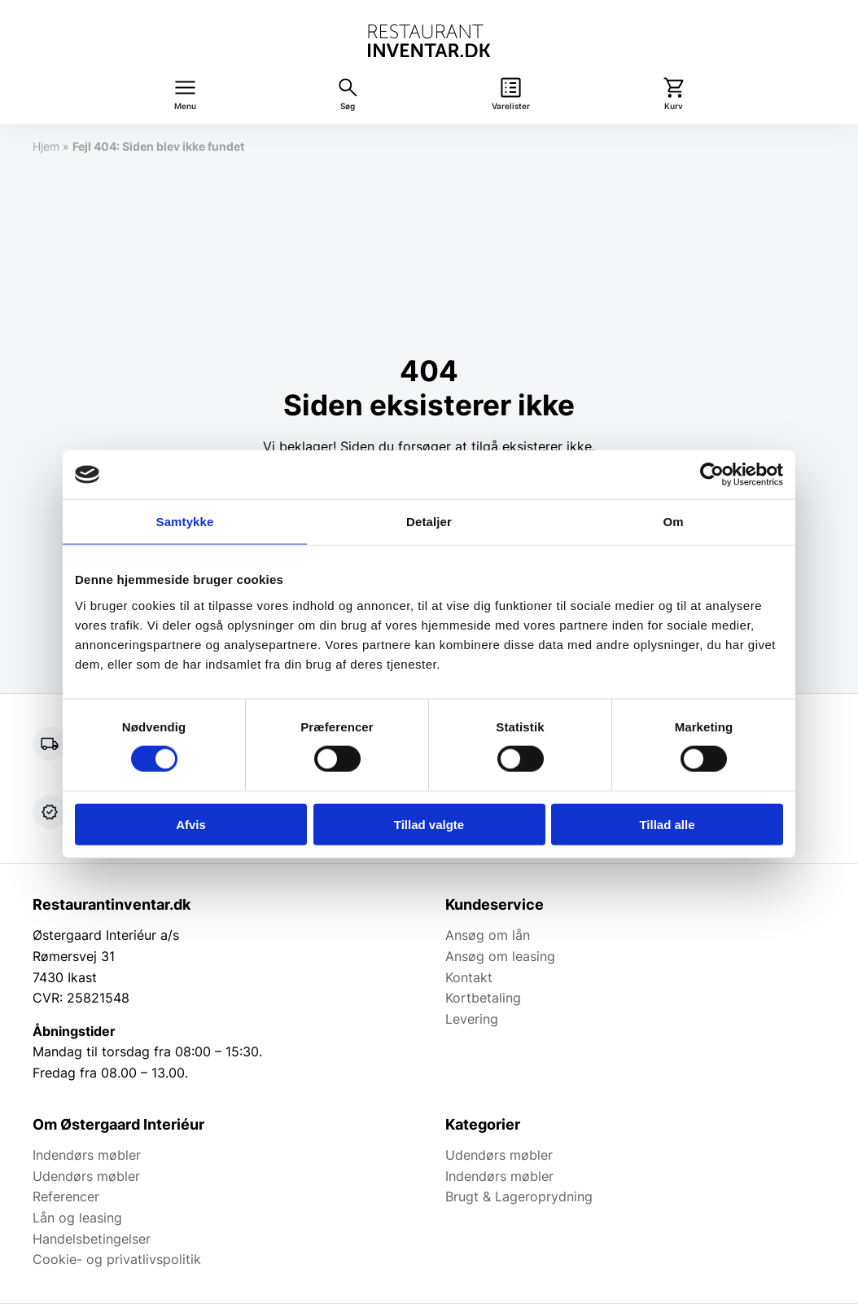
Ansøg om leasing (500, 956)
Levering (471, 1019)
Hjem (46, 146)
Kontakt (468, 977)
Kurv (673, 106)
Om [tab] (673, 522)
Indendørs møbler (87, 1155)
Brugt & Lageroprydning (519, 1196)
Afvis (191, 824)
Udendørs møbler (86, 1176)
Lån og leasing (77, 1217)
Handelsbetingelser (92, 1239)
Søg (347, 106)
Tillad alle (666, 824)
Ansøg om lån (487, 935)
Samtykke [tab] (185, 522)
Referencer (66, 1196)
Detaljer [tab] (429, 522)
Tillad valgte (429, 824)
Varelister (511, 106)
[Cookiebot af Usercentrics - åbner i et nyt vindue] (712, 475)
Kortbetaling (483, 998)
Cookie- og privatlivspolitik (117, 1259)
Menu (185, 106)
